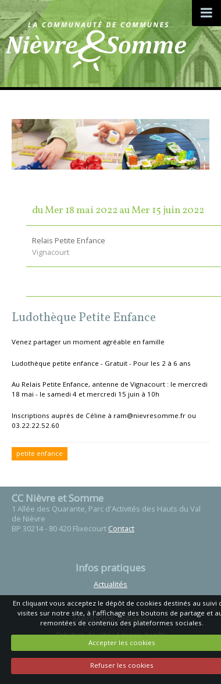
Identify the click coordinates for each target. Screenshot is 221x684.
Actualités (110, 584)
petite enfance (39, 453)
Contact (121, 528)
